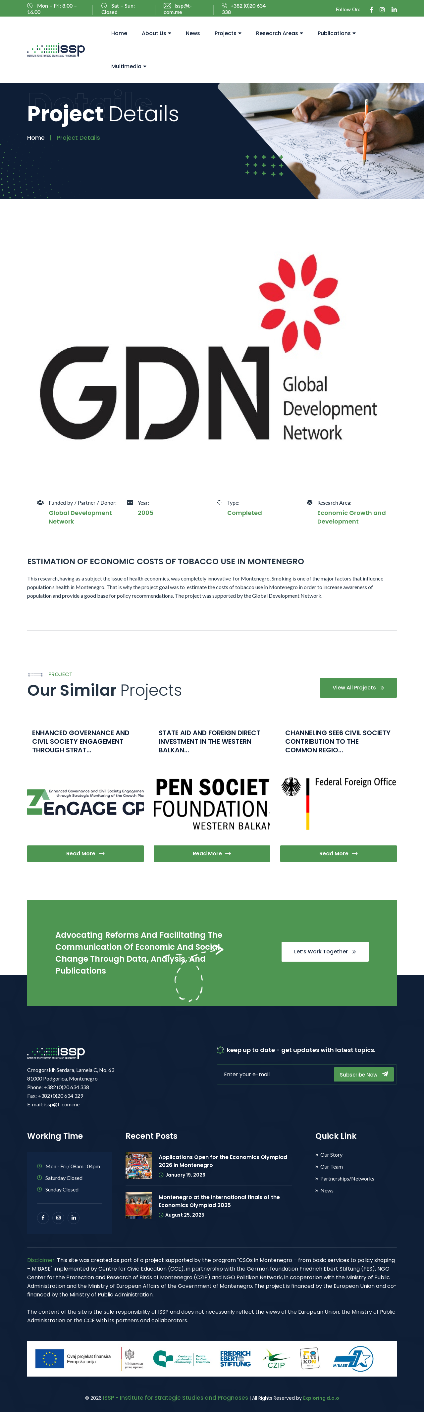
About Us (156, 33)
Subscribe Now (364, 1074)
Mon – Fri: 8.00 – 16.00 (52, 9)
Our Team (331, 1166)
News (193, 33)
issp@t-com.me (178, 9)
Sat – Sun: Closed (118, 9)
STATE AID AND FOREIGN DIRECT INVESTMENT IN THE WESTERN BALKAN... (209, 741)
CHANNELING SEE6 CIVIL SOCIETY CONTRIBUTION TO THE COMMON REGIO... (338, 741)
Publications (337, 33)
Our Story (331, 1154)
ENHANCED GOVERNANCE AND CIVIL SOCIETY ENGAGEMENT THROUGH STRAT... (81, 741)
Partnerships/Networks (347, 1178)
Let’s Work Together (325, 951)
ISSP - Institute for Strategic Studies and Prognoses (175, 1398)
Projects (228, 33)
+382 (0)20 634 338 (244, 9)
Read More (85, 853)
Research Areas (279, 33)
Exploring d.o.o (321, 1398)
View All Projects (358, 687)
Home (119, 33)
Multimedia (128, 66)
